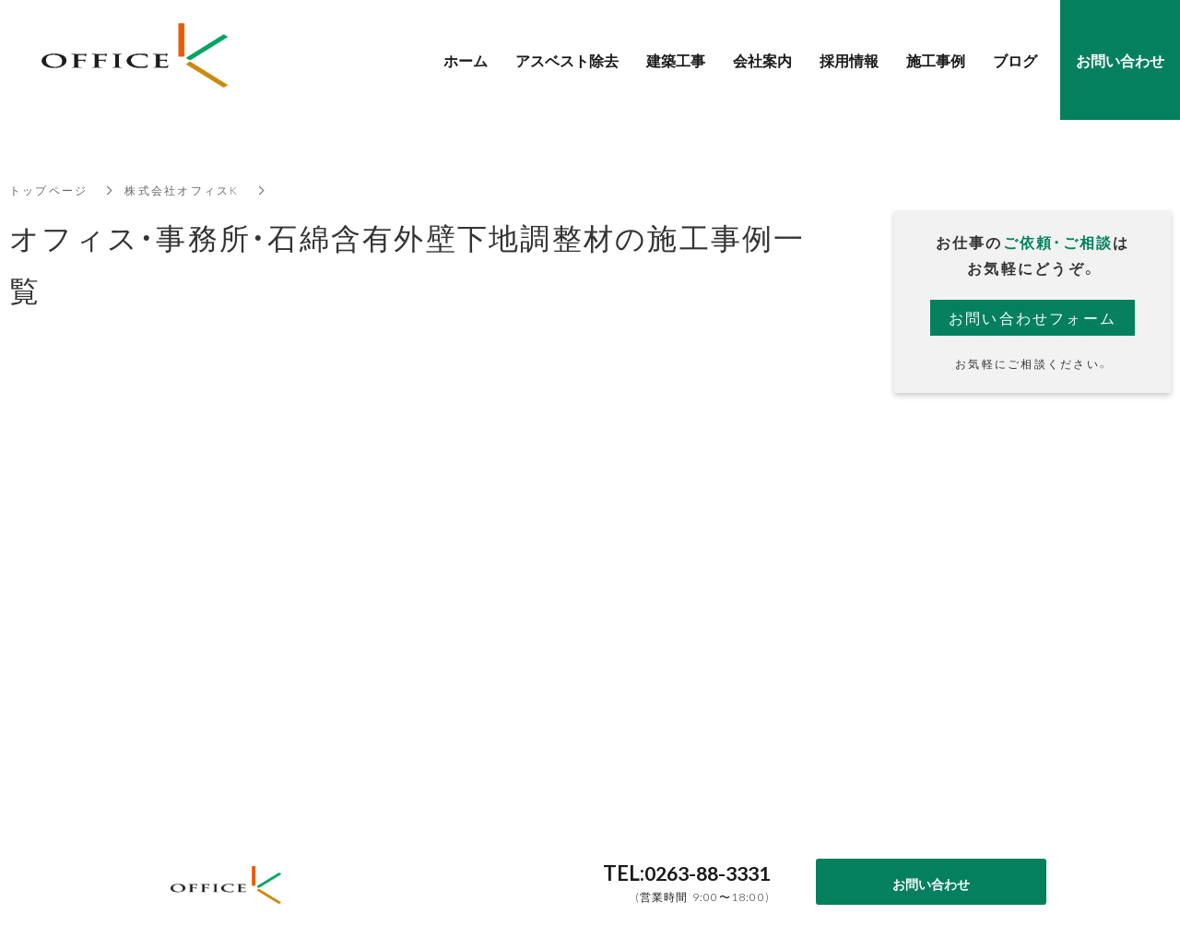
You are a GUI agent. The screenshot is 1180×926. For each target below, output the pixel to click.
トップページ (48, 190)
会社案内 (762, 60)
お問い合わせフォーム (1033, 317)
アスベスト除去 (567, 60)
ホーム (465, 60)
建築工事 (675, 60)
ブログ (1015, 60)
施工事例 (935, 60)
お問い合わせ (931, 883)
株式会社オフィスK (182, 190)
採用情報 (849, 60)
